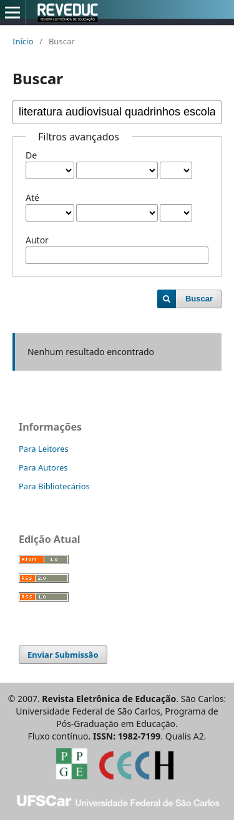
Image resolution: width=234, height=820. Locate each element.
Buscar (199, 298)
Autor (37, 240)
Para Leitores (44, 448)
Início (22, 41)
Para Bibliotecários (54, 486)
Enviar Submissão (63, 654)
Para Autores (43, 467)
